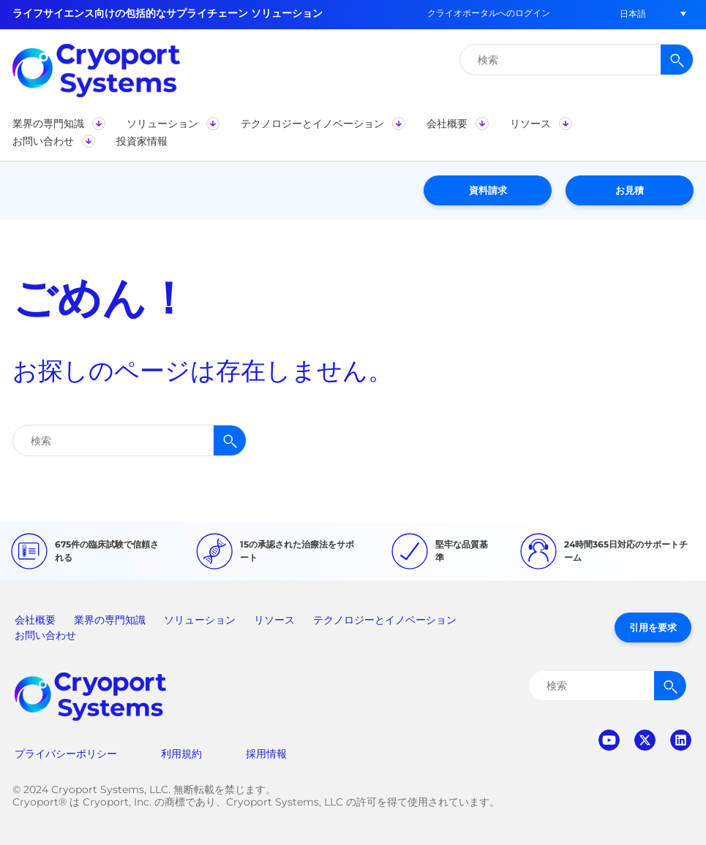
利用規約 (181, 753)
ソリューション (200, 619)
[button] (633, 13)
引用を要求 (653, 627)
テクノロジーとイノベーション (385, 619)
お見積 (629, 190)
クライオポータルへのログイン (488, 12)
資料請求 (488, 190)
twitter (645, 740)
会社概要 (35, 619)
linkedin (680, 740)
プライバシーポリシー (66, 753)
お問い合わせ (45, 635)
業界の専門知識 (110, 619)
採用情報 (266, 753)
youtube (609, 740)
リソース (274, 619)
